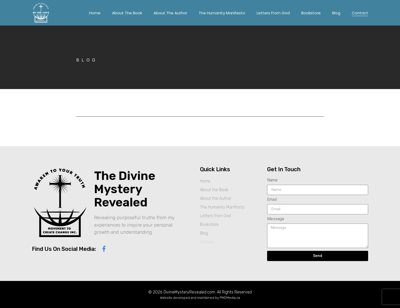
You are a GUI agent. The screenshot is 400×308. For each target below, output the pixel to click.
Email (272, 200)
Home (95, 13)
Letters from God (273, 13)
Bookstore (311, 13)
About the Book (127, 13)
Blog (336, 13)
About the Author (170, 13)
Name (272, 180)
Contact (360, 13)
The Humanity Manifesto (222, 13)
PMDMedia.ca (230, 298)
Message (275, 219)
